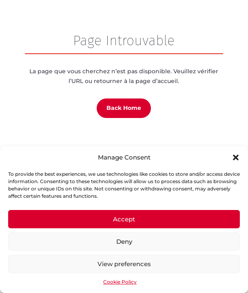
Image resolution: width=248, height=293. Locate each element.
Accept (124, 219)
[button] (236, 157)
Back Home (123, 108)
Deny (124, 241)
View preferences (124, 264)
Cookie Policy (120, 282)
